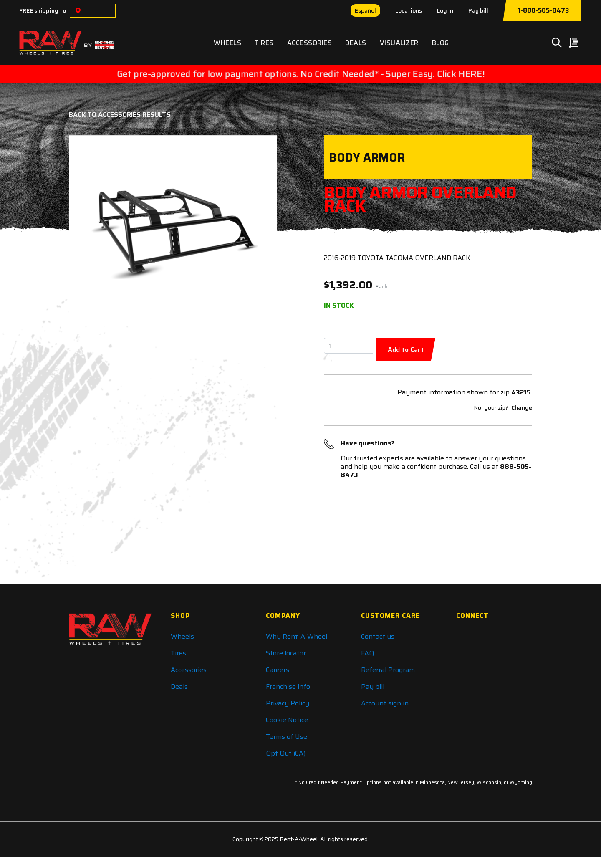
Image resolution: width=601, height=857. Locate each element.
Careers (277, 670)
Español (365, 10)
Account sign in (385, 703)
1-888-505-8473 (543, 10)
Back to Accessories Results (120, 114)
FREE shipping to (42, 10)
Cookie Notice (287, 720)
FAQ (367, 653)
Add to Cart (406, 349)
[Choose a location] (78, 10)
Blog (440, 43)
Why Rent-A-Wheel (296, 636)
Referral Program (388, 670)
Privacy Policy (287, 703)
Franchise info (288, 686)
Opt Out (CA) (286, 753)
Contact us (377, 636)
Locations (408, 10)
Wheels (227, 43)
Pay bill (478, 10)
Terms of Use (286, 736)
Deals (355, 43)
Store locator (286, 653)
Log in (445, 10)
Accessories (309, 43)
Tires (264, 43)
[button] (92, 230)
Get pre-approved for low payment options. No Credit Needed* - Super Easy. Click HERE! (300, 74)
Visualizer (399, 43)
